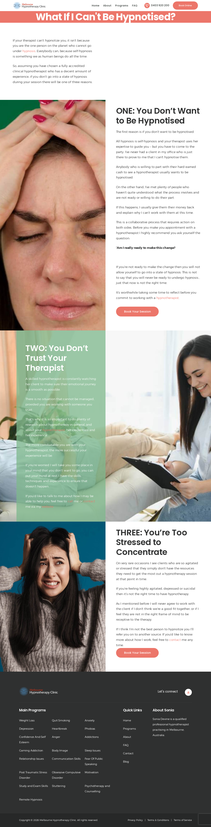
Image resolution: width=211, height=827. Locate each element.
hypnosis (28, 51)
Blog (126, 761)
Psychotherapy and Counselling (97, 788)
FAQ (126, 745)
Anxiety (90, 720)
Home (127, 720)
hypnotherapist (167, 298)
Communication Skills (66, 758)
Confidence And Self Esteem (32, 739)
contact (89, 501)
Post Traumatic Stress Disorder (33, 775)
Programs (129, 728)
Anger (56, 737)
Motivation (91, 772)
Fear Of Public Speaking (94, 761)
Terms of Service (183, 820)
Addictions (92, 737)
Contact (128, 753)
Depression (26, 728)
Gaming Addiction (31, 750)
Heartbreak (59, 728)
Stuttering (58, 786)
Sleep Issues (92, 750)
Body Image (60, 750)
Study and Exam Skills (33, 786)
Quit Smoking (61, 720)
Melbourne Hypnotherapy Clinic (58, 820)
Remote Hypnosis (30, 799)
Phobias (90, 728)
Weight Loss (27, 720)
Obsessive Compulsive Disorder (66, 775)
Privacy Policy (135, 820)
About (127, 737)
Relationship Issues (31, 758)
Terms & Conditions (158, 820)
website (47, 506)
